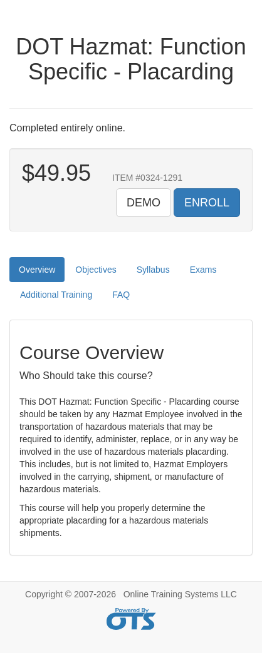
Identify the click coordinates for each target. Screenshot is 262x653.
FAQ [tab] (121, 295)
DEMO (143, 202)
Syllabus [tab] (153, 270)
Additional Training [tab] (56, 295)
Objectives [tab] (95, 270)
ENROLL (206, 202)
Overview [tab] (37, 270)
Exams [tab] (203, 270)
